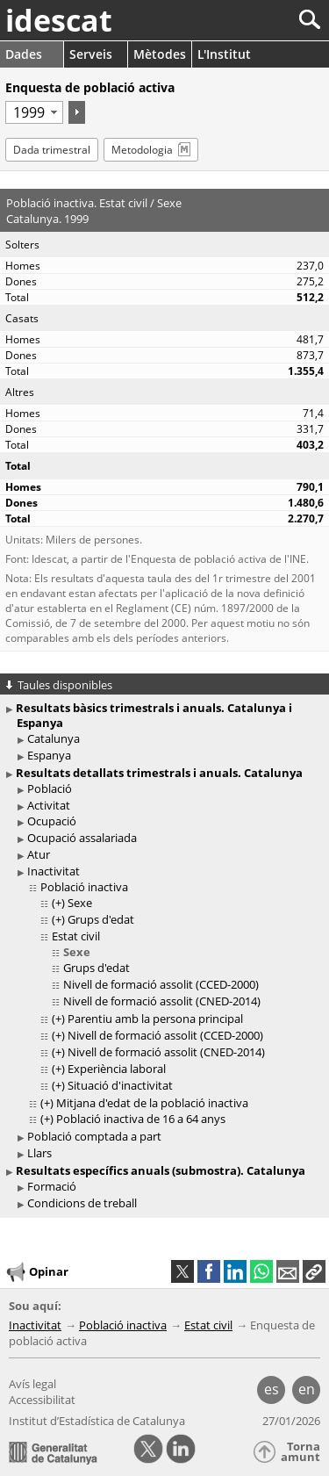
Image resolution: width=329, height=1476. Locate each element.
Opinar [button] (36, 1272)
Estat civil (76, 936)
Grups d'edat (101, 919)
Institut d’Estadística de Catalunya (97, 1421)
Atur (38, 854)
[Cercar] (251, 20)
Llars (39, 1153)
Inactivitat (53, 871)
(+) (58, 903)
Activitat (48, 805)
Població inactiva (84, 887)
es (271, 1389)
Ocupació (51, 821)
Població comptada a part (94, 1136)
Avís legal (32, 1384)
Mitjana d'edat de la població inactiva (152, 1103)
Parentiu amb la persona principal (155, 1018)
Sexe (80, 903)
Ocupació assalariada (82, 838)
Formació (51, 1186)
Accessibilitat (42, 1400)
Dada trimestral (51, 149)
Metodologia (142, 149)
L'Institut (224, 54)
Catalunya (53, 738)
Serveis (90, 54)
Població (49, 788)
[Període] (34, 112)
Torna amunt (300, 1452)
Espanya (49, 755)
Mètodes (159, 54)
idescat (58, 20)
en (306, 1389)
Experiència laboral (117, 1068)
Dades (23, 54)
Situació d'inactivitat (120, 1085)
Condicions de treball (82, 1203)
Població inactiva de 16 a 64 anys (140, 1119)
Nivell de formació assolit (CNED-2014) (162, 1001)
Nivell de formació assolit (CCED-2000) (161, 984)
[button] (314, 1271)
